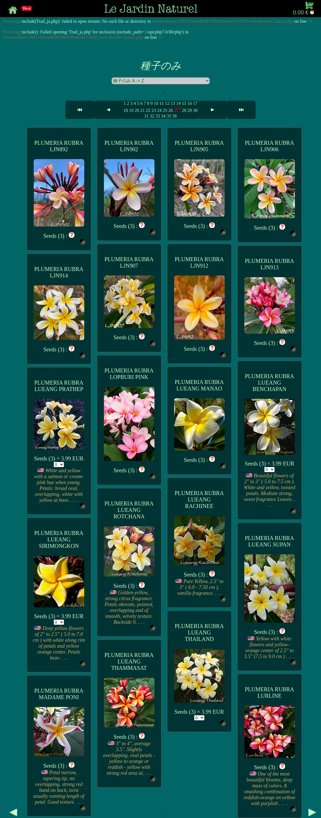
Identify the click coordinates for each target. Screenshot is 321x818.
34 (163, 116)
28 (184, 110)
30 (195, 110)
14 (178, 103)
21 (142, 110)
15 (184, 103)
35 (169, 116)
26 (170, 110)
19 (131, 110)
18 (125, 110)
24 (159, 110)
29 (189, 110)
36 (174, 116)
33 (157, 116)
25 (165, 110)
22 (148, 110)
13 (172, 103)
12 (167, 103)
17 (195, 103)
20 (137, 110)
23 (153, 110)
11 (162, 103)
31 (146, 116)
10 (156, 103)
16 (189, 103)
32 (152, 116)
